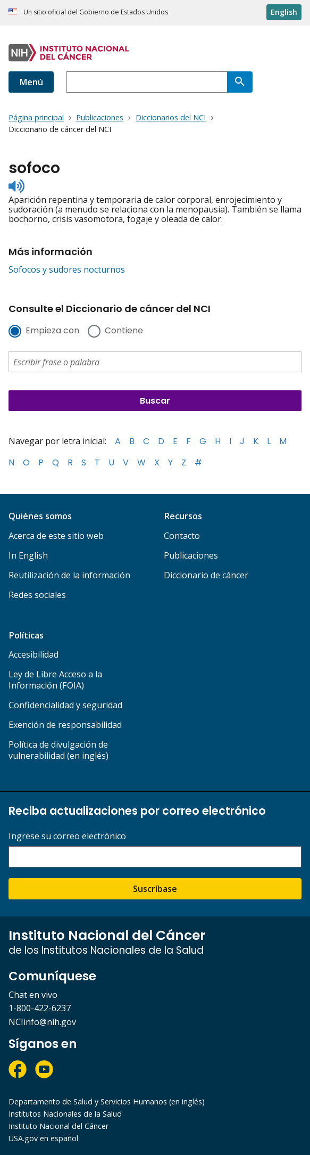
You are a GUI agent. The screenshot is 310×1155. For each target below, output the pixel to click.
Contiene (124, 331)
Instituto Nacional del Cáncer (58, 1126)
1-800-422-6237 (40, 1008)
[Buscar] (240, 82)
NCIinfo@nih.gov (42, 1022)
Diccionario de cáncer (206, 575)
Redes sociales (37, 595)
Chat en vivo (33, 995)
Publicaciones (191, 555)
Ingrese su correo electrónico (67, 836)
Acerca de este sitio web (56, 536)
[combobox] (146, 82)
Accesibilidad (33, 654)
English (284, 12)
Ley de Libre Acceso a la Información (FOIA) (55, 679)
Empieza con (52, 331)
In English (28, 555)
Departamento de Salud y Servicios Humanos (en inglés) (107, 1101)
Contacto (182, 536)
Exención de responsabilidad (65, 725)
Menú (31, 82)
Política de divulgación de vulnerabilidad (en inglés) (58, 750)
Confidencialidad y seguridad (65, 705)
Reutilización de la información (69, 575)
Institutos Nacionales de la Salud (65, 1114)
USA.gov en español (43, 1138)
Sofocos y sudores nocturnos (67, 269)
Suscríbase (155, 889)
